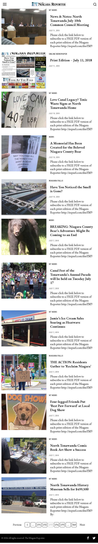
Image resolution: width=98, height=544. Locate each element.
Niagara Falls (56, 181)
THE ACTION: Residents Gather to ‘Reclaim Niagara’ (70, 365)
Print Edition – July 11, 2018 (71, 60)
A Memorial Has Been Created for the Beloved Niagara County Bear (67, 148)
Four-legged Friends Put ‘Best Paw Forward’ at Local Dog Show (70, 407)
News (51, 137)
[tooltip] (88, 539)
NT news (53, 10)
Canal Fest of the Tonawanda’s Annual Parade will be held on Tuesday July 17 (70, 277)
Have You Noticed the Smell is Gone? (70, 190)
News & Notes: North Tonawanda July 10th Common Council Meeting (69, 21)
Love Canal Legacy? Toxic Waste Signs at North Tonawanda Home (68, 104)
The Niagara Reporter (34, 539)
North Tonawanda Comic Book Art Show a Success (68, 449)
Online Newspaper (58, 54)
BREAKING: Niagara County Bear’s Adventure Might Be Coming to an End (71, 231)
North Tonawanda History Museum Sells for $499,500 (69, 488)
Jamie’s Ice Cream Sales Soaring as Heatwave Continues (67, 323)
